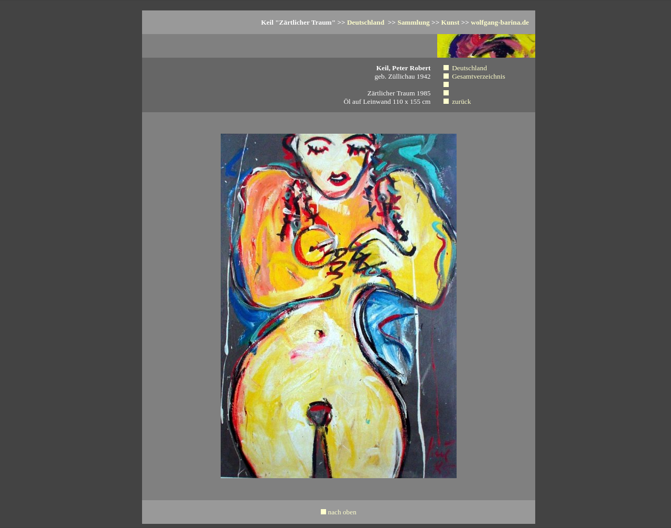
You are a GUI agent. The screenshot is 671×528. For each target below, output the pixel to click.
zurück (461, 101)
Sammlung (413, 22)
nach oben (342, 512)
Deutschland (365, 22)
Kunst (450, 22)
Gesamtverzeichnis (478, 76)
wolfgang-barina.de (500, 22)
